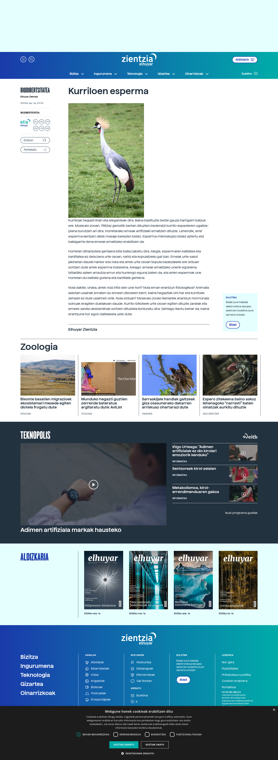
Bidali (233, 324)
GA (47, 128)
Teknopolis (35, 434)
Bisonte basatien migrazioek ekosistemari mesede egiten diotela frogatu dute (46, 403)
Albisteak (94, 662)
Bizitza (29, 657)
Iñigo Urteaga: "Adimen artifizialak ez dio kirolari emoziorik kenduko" (194, 451)
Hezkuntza (141, 662)
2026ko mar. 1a (137, 613)
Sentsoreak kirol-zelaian (194, 468)
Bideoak (94, 687)
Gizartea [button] (166, 74)
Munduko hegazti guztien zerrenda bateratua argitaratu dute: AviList (104, 403)
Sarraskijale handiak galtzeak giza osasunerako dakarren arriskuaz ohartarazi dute (168, 403)
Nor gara (228, 662)
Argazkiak (95, 681)
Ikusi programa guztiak (241, 513)
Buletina (250, 73)
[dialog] (139, 733)
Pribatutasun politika (236, 675)
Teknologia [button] (137, 74)
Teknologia (35, 675)
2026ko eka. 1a (92, 613)
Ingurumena (37, 666)
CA (41, 128)
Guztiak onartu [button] (124, 744)
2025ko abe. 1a (182, 613)
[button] (23, 59)
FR (47, 121)
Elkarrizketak (97, 669)
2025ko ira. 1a (226, 613)
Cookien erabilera (234, 681)
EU (35, 121)
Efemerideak (143, 675)
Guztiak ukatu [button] (154, 744)
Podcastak (95, 693)
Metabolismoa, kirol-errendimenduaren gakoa (195, 489)
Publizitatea (230, 668)
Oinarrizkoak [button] (197, 74)
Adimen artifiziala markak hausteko (70, 529)
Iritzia (91, 675)
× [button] (273, 710)
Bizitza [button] (77, 74)
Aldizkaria (244, 60)
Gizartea (31, 684)
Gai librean (141, 681)
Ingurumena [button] (105, 74)
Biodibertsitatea (29, 112)
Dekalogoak (142, 669)
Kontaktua (229, 687)
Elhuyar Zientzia (29, 96)
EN (35, 128)
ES (42, 121)
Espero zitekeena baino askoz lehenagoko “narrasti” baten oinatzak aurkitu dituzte (229, 403)
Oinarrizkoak (37, 693)
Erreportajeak (97, 700)
